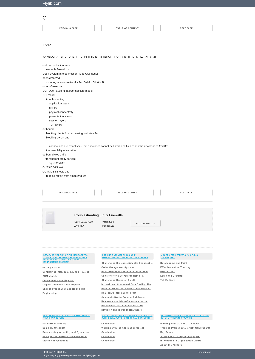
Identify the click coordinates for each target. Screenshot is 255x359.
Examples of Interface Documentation (64, 336)
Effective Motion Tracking (175, 267)
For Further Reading (54, 323)
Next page (186, 28)
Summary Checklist (53, 328)
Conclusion (108, 323)
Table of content (127, 28)
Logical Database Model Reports (61, 284)
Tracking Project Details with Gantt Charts (185, 328)
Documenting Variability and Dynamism (65, 332)
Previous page (69, 28)
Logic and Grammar (171, 276)
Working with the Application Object (122, 328)
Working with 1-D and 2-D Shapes (180, 323)
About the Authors (171, 345)
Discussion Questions (55, 340)
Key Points (166, 332)
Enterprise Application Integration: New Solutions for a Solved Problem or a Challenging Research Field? (124, 275)
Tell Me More (167, 280)
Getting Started (51, 267)
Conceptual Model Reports (58, 280)
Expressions (167, 271)
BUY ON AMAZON (145, 223)
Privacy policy (204, 352)
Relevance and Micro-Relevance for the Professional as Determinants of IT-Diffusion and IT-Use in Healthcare (124, 305)
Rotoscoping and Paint (173, 263)
